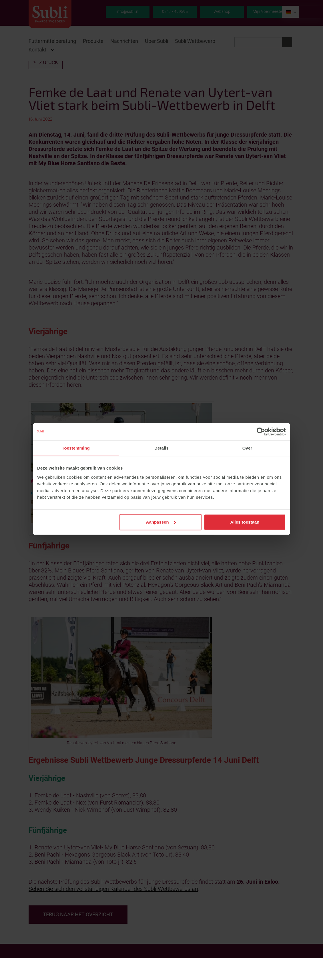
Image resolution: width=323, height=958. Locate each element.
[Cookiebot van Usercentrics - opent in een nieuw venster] (261, 431)
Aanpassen (161, 522)
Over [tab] (247, 448)
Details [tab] (161, 448)
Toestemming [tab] (76, 448)
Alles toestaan (245, 522)
